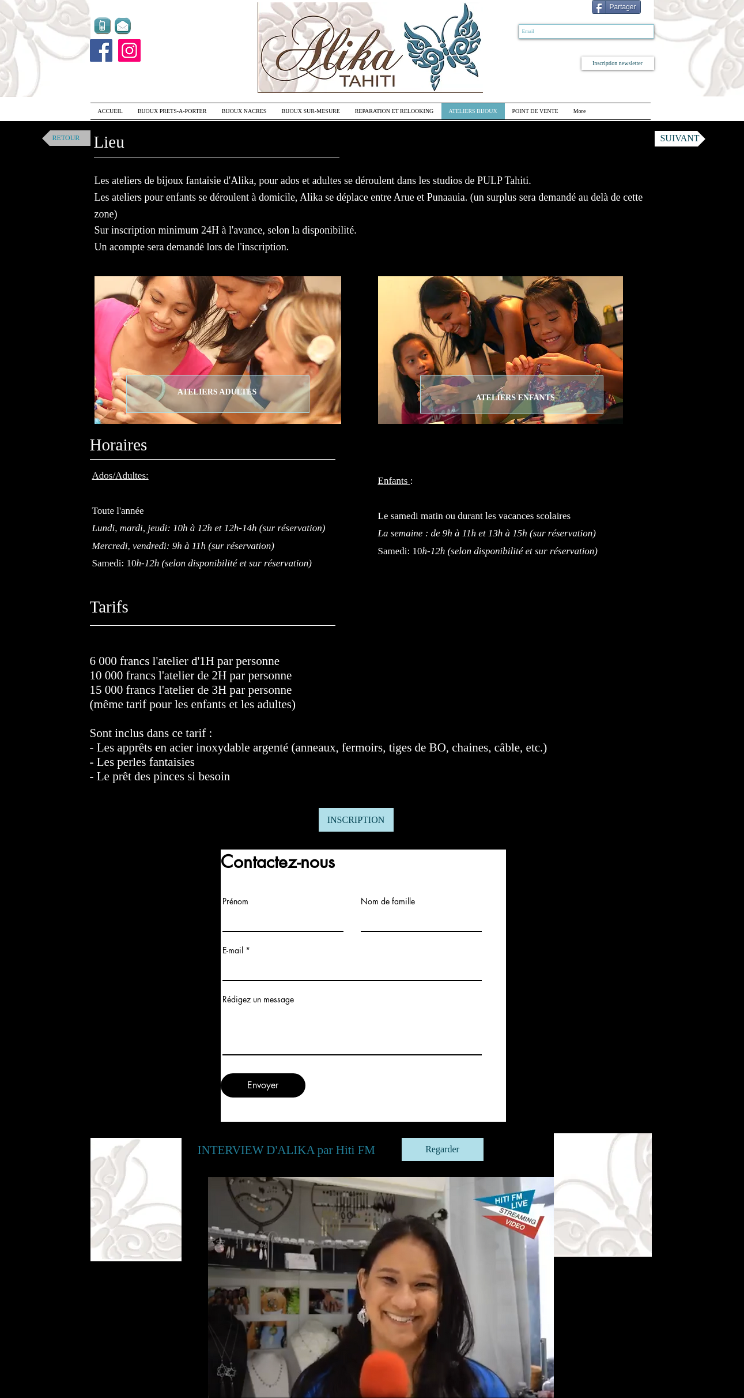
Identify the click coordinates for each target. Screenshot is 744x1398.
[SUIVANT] (680, 138)
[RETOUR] (66, 138)
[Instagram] (129, 50)
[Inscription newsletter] (617, 63)
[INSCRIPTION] (356, 820)
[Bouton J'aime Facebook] (535, 8)
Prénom (235, 901)
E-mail (232, 950)
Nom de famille (388, 901)
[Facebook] (101, 50)
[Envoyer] (263, 1085)
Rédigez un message (258, 999)
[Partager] (616, 7)
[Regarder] (443, 1149)
